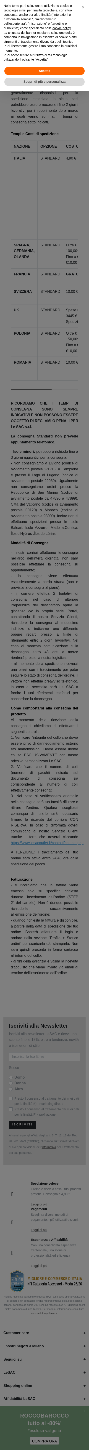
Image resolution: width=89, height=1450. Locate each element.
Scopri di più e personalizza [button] (44, 81)
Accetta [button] (44, 71)
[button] (83, 7)
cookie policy (61, 28)
